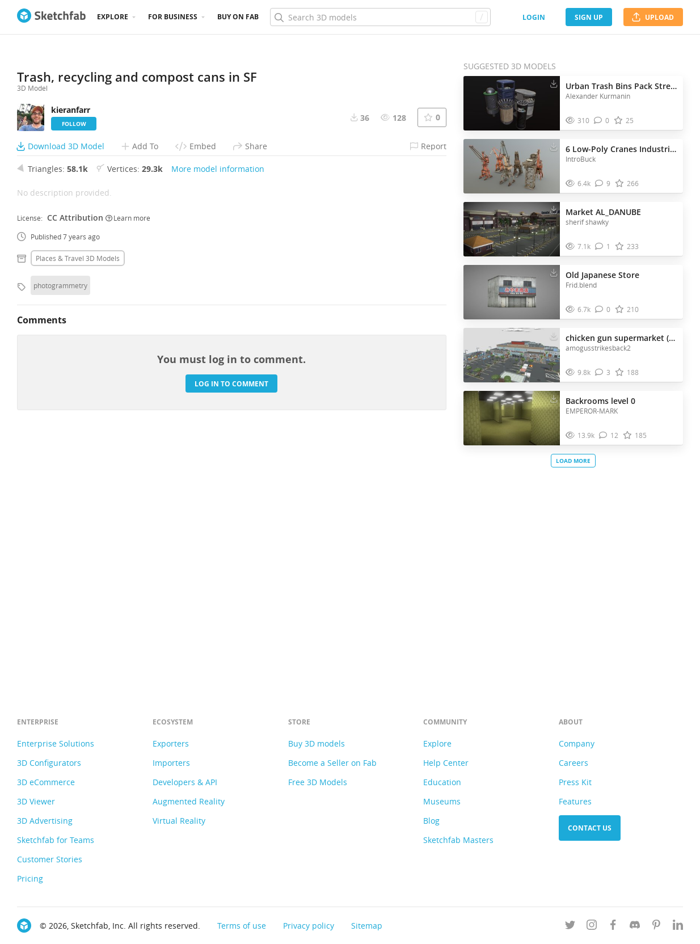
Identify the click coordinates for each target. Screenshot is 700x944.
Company (576, 743)
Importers (171, 762)
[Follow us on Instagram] (592, 926)
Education (442, 782)
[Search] (380, 17)
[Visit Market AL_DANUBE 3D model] (511, 229)
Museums (442, 801)
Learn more (128, 457)
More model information (217, 409)
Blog (431, 820)
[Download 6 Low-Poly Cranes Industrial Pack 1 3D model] (553, 146)
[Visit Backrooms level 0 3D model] (511, 418)
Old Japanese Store (602, 274)
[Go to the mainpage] (51, 17)
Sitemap (366, 925)
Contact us (590, 828)
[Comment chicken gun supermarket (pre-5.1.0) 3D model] (602, 372)
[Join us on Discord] (635, 926)
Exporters (171, 743)
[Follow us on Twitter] (570, 926)
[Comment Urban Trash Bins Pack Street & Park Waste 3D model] (601, 120)
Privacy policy (308, 925)
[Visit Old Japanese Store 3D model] (511, 292)
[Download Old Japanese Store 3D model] (553, 272)
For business (172, 17)
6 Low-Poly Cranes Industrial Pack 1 (621, 149)
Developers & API (185, 782)
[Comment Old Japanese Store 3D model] (602, 309)
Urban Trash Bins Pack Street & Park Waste (621, 86)
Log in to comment (231, 624)
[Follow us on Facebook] (613, 926)
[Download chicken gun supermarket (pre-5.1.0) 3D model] (553, 335)
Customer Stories (49, 859)
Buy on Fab (238, 17)
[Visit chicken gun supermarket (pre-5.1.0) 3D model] (511, 355)
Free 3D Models (317, 782)
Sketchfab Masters (458, 840)
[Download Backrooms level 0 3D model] (553, 398)
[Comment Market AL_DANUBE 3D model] (602, 246)
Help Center (446, 762)
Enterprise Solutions (55, 743)
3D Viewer (36, 801)
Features (575, 801)
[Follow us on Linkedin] (678, 926)
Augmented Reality (189, 801)
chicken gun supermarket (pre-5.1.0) (621, 337)
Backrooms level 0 (600, 400)
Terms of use (241, 925)
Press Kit (575, 782)
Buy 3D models (316, 743)
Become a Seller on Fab (332, 762)
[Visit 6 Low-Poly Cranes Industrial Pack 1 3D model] (511, 166)
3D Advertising (45, 820)
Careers (573, 762)
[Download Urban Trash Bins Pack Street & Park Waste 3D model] (553, 83)
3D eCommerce (46, 782)
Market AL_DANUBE (603, 211)
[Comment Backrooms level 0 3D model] (608, 435)
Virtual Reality (179, 820)
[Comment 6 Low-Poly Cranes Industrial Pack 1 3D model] (602, 183)
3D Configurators (49, 762)
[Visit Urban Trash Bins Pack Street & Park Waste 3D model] (511, 103)
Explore (112, 17)
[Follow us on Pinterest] (656, 926)
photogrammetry (60, 525)
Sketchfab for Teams (55, 840)
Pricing (30, 878)
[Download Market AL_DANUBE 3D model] (553, 209)
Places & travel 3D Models (78, 498)
